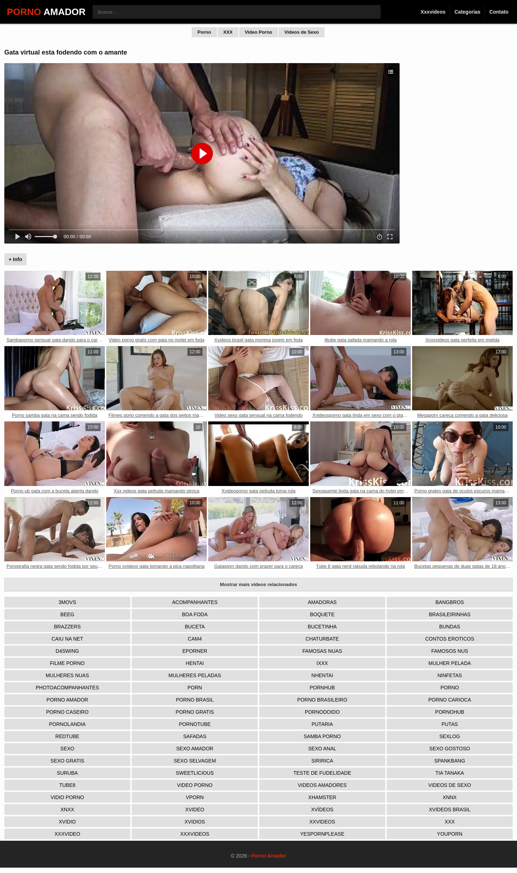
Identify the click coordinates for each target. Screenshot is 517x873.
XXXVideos (194, 834)
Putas (450, 724)
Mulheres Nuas (67, 675)
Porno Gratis (195, 712)
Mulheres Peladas (194, 675)
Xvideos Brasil (450, 809)
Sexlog (449, 736)
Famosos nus (449, 651)
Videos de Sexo (301, 32)
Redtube (67, 736)
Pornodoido (322, 712)
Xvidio (67, 822)
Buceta (195, 626)
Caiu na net (67, 639)
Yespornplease (322, 834)
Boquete (322, 614)
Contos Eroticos (449, 639)
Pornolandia (67, 724)
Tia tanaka (450, 773)
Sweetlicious (195, 773)
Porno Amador (67, 700)
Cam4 (195, 639)
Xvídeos (322, 809)
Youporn (449, 834)
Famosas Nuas (322, 651)
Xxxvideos (432, 12)
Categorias (467, 12)
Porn (194, 687)
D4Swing (67, 651)
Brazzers (67, 626)
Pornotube (195, 724)
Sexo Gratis (67, 761)
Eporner (194, 651)
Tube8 (67, 785)
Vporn (195, 797)
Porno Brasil (195, 700)
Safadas (194, 736)
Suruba (67, 773)
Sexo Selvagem (195, 761)
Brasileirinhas (450, 614)
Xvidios (195, 822)
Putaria (322, 724)
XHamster (322, 797)
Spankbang (449, 761)
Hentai (195, 663)
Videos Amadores (322, 785)
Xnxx (67, 809)
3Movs (67, 602)
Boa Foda (195, 614)
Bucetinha (322, 626)
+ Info (15, 259)
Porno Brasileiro (322, 700)
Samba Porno (322, 736)
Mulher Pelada (449, 663)
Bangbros (450, 602)
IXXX (322, 663)
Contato (498, 12)
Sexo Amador (194, 748)
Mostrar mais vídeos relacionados (258, 584)
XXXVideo (67, 834)
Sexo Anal (322, 748)
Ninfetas (449, 675)
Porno (204, 32)
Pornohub (449, 712)
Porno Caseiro (67, 712)
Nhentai (322, 675)
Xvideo (194, 809)
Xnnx (450, 797)
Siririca (322, 761)
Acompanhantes (195, 602)
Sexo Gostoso (449, 748)
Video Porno (258, 32)
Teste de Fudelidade (322, 773)
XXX (228, 32)
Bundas (449, 626)
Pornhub (322, 687)
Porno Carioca (449, 700)
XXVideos (322, 822)
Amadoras (322, 602)
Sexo (67, 748)
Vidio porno (67, 797)
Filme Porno (67, 663)
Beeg (67, 614)
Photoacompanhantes (67, 687)
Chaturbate (322, 639)
